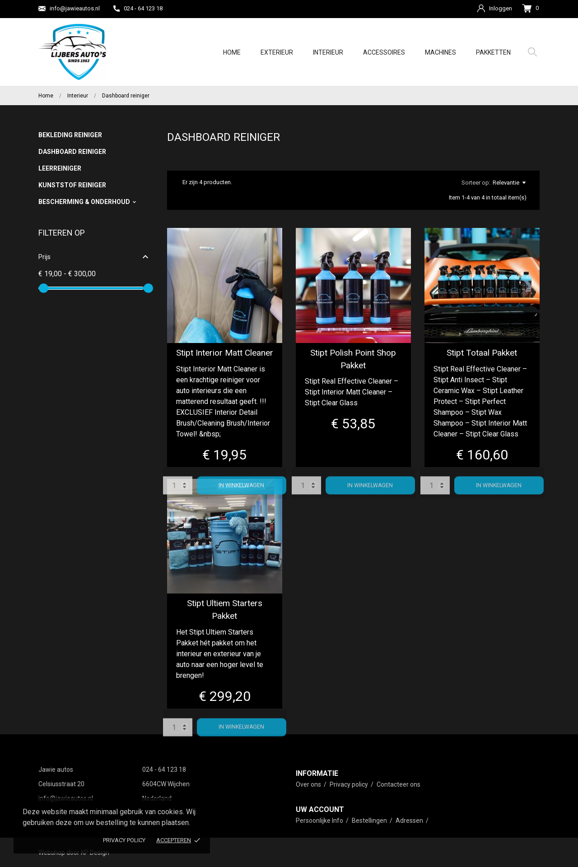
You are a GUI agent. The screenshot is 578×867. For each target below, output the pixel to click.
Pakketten (493, 52)
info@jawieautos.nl (69, 8)
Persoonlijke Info (320, 820)
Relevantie (509, 182)
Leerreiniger (59, 168)
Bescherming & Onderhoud (84, 201)
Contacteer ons (398, 784)
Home (232, 52)
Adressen (410, 820)
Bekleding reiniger (70, 135)
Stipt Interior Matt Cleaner (224, 353)
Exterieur (277, 52)
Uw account (320, 809)
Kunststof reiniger (72, 185)
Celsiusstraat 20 (61, 784)
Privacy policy (124, 840)
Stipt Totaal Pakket (482, 353)
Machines (440, 52)
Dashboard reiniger (72, 151)
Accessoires (384, 52)
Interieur (328, 52)
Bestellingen (370, 820)
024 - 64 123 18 (138, 8)
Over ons (309, 784)
